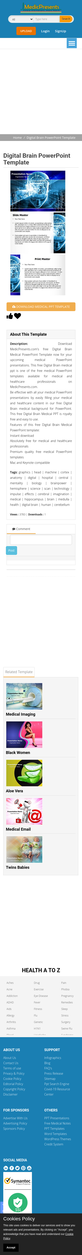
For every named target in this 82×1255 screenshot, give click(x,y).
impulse (15, 494)
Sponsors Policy (14, 1128)
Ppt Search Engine (56, 1084)
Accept (11, 1247)
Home (17, 137)
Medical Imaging (20, 714)
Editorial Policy (13, 1084)
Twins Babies (17, 867)
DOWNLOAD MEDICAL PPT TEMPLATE (41, 307)
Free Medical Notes (57, 1123)
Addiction (12, 996)
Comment (21, 529)
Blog (47, 1063)
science (35, 488)
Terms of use (12, 1068)
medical (15, 499)
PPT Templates (54, 1128)
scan (47, 488)
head (37, 472)
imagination (61, 494)
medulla (63, 499)
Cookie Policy (12, 1079)
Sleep (64, 1009)
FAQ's (48, 1068)
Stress (64, 1015)
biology (37, 483)
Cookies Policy (19, 1219)
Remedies (67, 1002)
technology (61, 488)
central (63, 478)
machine (51, 472)
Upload (26, 31)
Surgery (65, 1022)
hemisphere (18, 488)
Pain (63, 983)
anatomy (16, 478)
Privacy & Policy (13, 1073)
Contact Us (10, 1063)
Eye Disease (41, 996)
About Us (9, 1058)
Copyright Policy (14, 1089)
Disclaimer (10, 1094)
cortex (65, 472)
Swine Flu (66, 1028)
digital (32, 478)
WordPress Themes (57, 1139)
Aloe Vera (14, 791)
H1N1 (37, 1028)
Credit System (53, 1144)
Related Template (19, 671)
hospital (47, 478)
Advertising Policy (15, 1123)
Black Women (18, 752)
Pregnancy (67, 996)
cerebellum (62, 505)
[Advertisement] (41, 92)
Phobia (65, 989)
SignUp (60, 31)
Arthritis (11, 1022)
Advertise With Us (15, 1118)
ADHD (10, 1002)
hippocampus (33, 499)
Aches (10, 983)
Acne (9, 989)
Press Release (53, 1073)
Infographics (52, 1058)
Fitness (38, 1009)
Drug (37, 983)
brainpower (58, 483)
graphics (24, 472)
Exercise (39, 989)
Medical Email (18, 829)
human (46, 505)
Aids (9, 1009)
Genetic (38, 1022)
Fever (37, 1002)
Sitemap (50, 1079)
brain (50, 499)
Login (45, 31)
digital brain (30, 505)
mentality (16, 483)
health (14, 505)
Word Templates (55, 1134)
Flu (35, 1015)
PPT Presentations (56, 1118)
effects (29, 494)
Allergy (10, 1015)
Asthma (11, 1028)
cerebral (43, 494)
